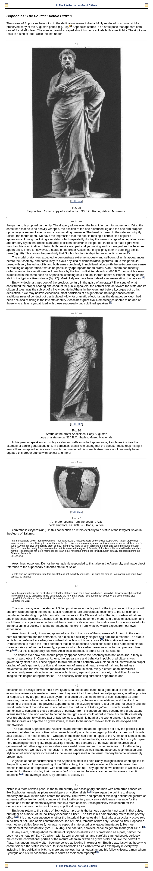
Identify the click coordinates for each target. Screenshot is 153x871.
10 (102, 639)
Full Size (76, 201)
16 (97, 852)
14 (16, 816)
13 (89, 791)
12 (21, 774)
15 (144, 826)
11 (14, 649)
